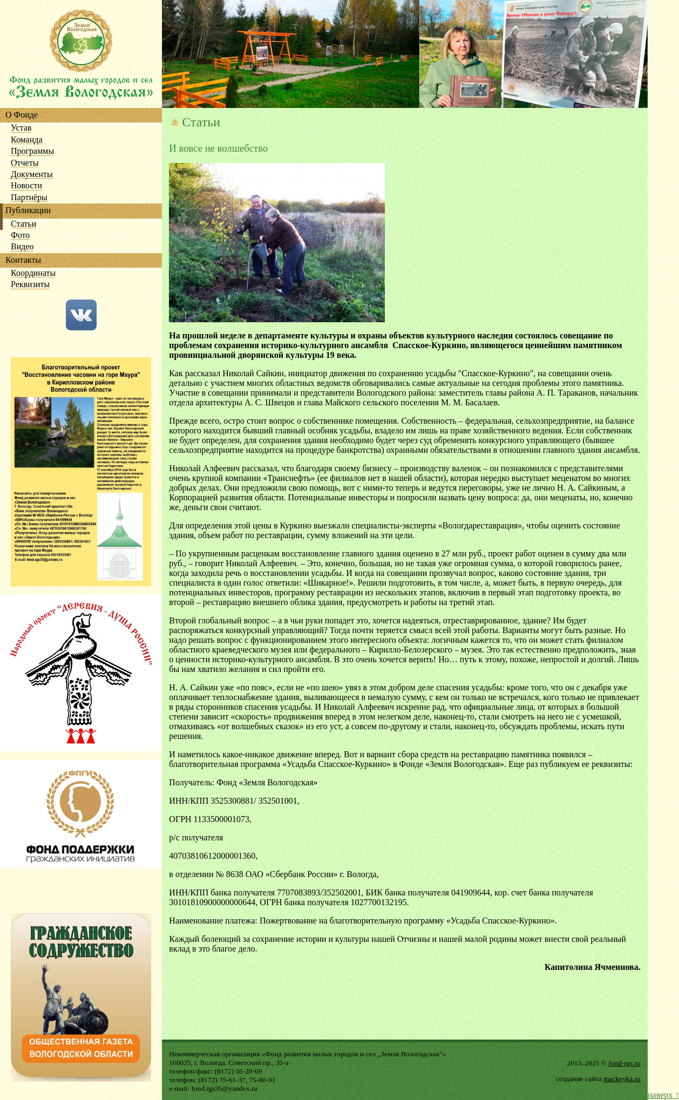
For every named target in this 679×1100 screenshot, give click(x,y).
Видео (22, 247)
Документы (32, 175)
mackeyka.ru (621, 1079)
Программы (32, 151)
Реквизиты (30, 285)
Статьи (23, 224)
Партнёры (29, 198)
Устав (21, 128)
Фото (20, 236)
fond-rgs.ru (624, 1063)
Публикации (28, 211)
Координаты (33, 273)
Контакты (23, 260)
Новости (26, 186)
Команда (27, 140)
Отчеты (24, 163)
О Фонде (21, 115)
